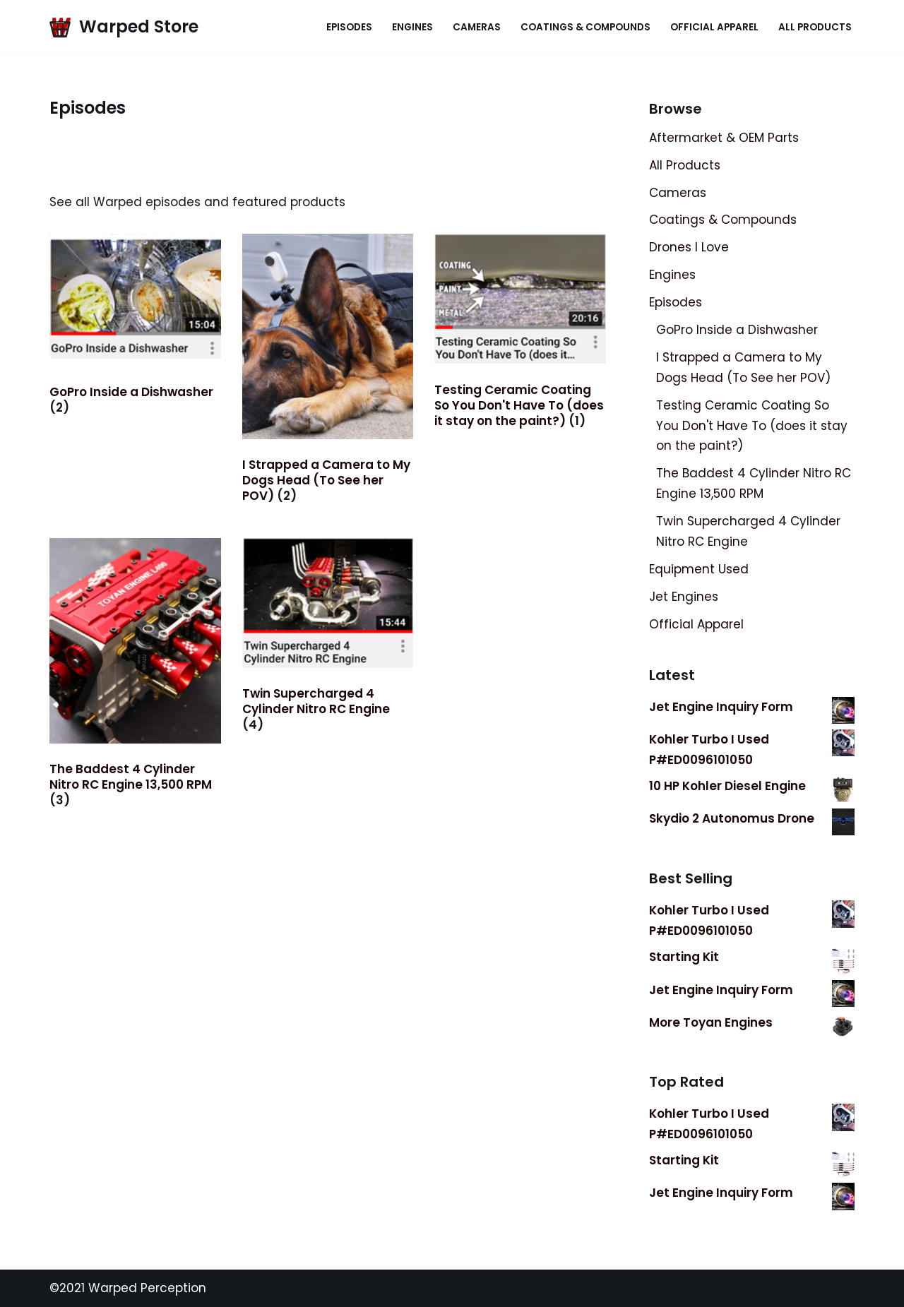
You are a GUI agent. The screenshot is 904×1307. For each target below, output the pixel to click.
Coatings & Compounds (585, 27)
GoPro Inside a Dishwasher (737, 329)
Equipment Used (699, 569)
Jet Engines (683, 596)
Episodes (349, 27)
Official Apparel (714, 27)
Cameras (477, 27)
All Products (815, 27)
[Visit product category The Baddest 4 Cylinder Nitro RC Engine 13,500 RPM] (135, 676)
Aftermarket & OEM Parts (724, 137)
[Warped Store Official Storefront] (123, 27)
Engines (412, 27)
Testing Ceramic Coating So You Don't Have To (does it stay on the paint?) (752, 426)
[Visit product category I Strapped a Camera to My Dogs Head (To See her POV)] (328, 372)
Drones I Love (689, 247)
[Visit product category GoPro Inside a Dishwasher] (135, 327)
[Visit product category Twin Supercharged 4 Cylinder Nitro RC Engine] (328, 638)
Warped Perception (145, 1287)
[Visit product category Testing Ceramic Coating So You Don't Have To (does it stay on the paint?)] (520, 334)
